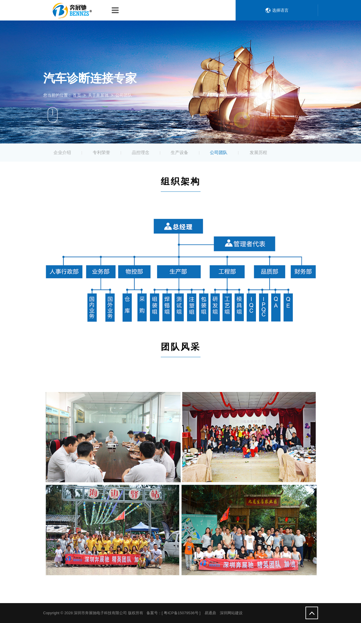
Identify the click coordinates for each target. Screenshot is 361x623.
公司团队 (218, 152)
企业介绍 (62, 152)
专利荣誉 (101, 152)
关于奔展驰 (98, 95)
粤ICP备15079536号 (181, 613)
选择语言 (280, 10)
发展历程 (258, 152)
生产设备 (179, 152)
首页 (77, 95)
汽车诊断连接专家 (90, 78)
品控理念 (140, 152)
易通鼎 (210, 613)
